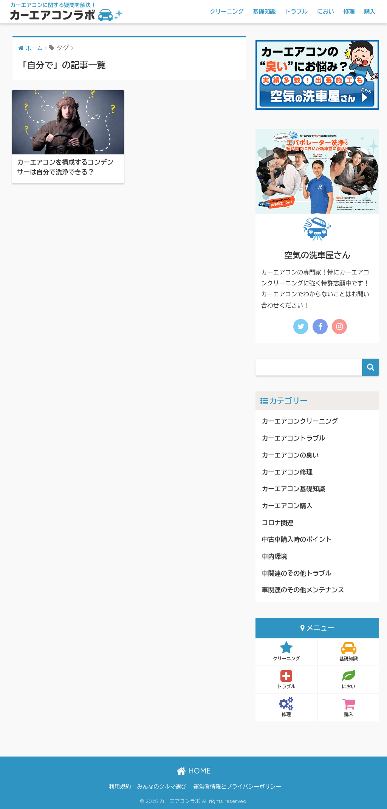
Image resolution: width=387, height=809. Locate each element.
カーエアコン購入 (287, 506)
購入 (370, 11)
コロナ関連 (278, 523)
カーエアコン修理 (287, 472)
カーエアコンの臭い (290, 455)
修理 (349, 11)
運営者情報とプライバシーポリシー (237, 787)
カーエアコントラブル (293, 438)
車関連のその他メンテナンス (303, 590)
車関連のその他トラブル (296, 573)
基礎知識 (264, 11)
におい (325, 11)
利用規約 (120, 787)
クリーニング (227, 11)
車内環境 (274, 556)
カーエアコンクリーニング (300, 421)
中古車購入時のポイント (296, 539)
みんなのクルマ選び (162, 787)
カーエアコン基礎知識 (293, 489)
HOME (193, 770)
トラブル (296, 11)
